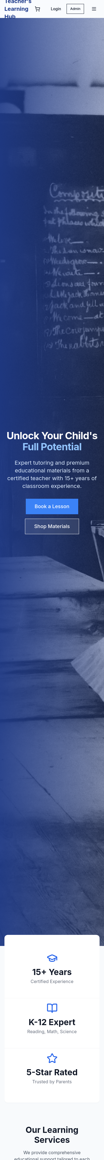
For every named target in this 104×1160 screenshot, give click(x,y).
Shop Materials (52, 526)
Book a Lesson (52, 506)
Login (56, 8)
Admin (75, 9)
